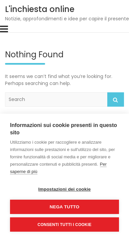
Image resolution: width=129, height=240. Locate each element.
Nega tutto (65, 206)
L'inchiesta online (40, 9)
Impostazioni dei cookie (64, 189)
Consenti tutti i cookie (64, 224)
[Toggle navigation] (4, 29)
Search (115, 99)
